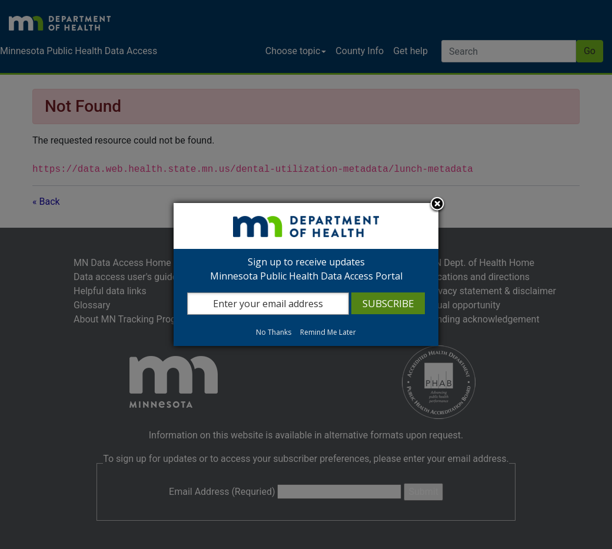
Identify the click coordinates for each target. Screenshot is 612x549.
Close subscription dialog (437, 205)
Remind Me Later (328, 332)
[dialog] (306, 274)
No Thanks (273, 332)
